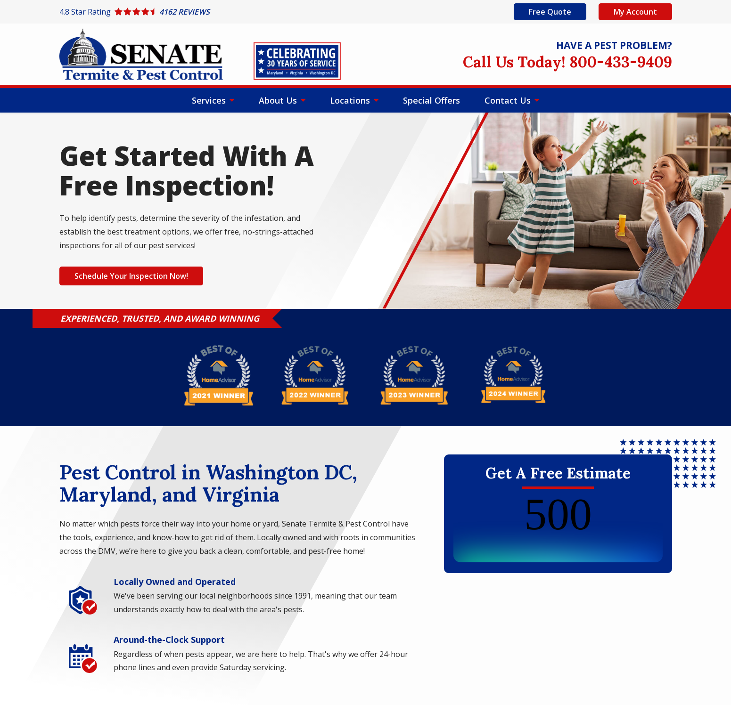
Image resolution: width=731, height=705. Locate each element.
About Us (279, 100)
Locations (351, 100)
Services (210, 100)
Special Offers (431, 100)
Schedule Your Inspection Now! (131, 276)
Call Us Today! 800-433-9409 (567, 62)
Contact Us (509, 100)
